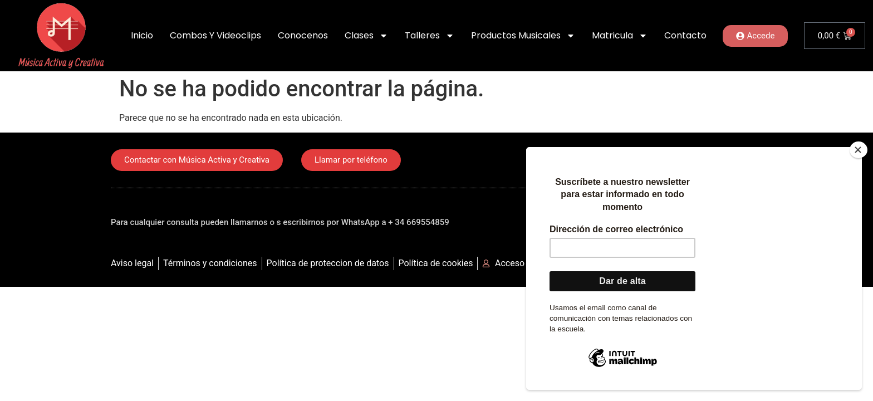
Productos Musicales (523, 35)
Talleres (429, 35)
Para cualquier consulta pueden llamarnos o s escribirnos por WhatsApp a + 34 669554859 (280, 222)
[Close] (858, 149)
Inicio (142, 35)
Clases (366, 35)
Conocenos (303, 35)
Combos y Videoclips (215, 35)
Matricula (620, 35)
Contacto (685, 35)
